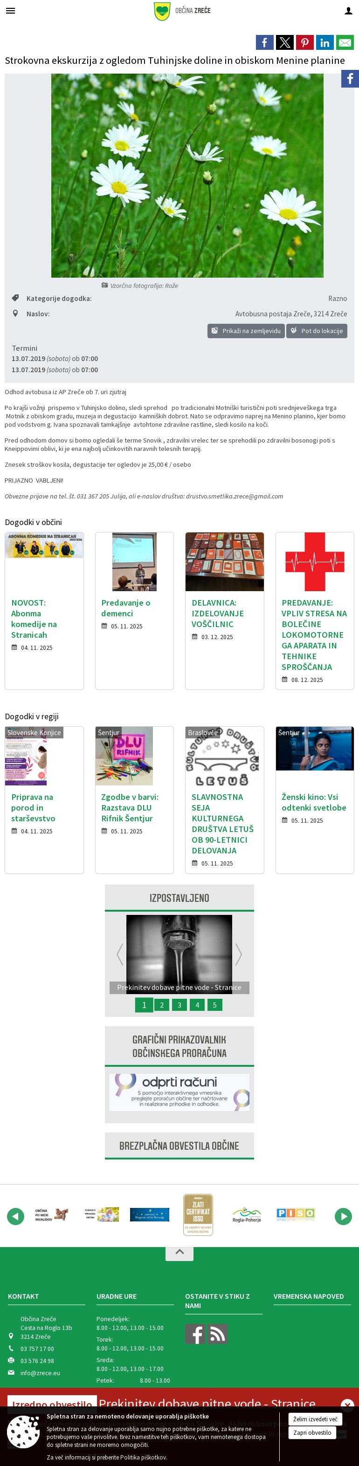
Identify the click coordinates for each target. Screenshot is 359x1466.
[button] (15, 1216)
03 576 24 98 (37, 1361)
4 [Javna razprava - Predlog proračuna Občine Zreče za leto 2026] (197, 1004)
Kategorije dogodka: (52, 298)
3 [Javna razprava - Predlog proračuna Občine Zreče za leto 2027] (179, 1004)
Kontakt (23, 1296)
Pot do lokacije (316, 331)
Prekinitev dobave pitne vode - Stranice (207, 1403)
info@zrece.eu (40, 1373)
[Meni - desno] (348, 10)
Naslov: (31, 313)
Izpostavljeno (179, 898)
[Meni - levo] (10, 10)
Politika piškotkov (143, 1457)
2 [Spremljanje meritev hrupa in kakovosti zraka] (162, 1004)
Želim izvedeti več (315, 1419)
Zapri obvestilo (312, 1433)
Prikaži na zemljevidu (246, 331)
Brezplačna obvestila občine (179, 1146)
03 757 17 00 (37, 1349)
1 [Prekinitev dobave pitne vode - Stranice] (144, 1004)
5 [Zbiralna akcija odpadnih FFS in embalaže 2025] (215, 1004)
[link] (264, 42)
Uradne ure (117, 1296)
